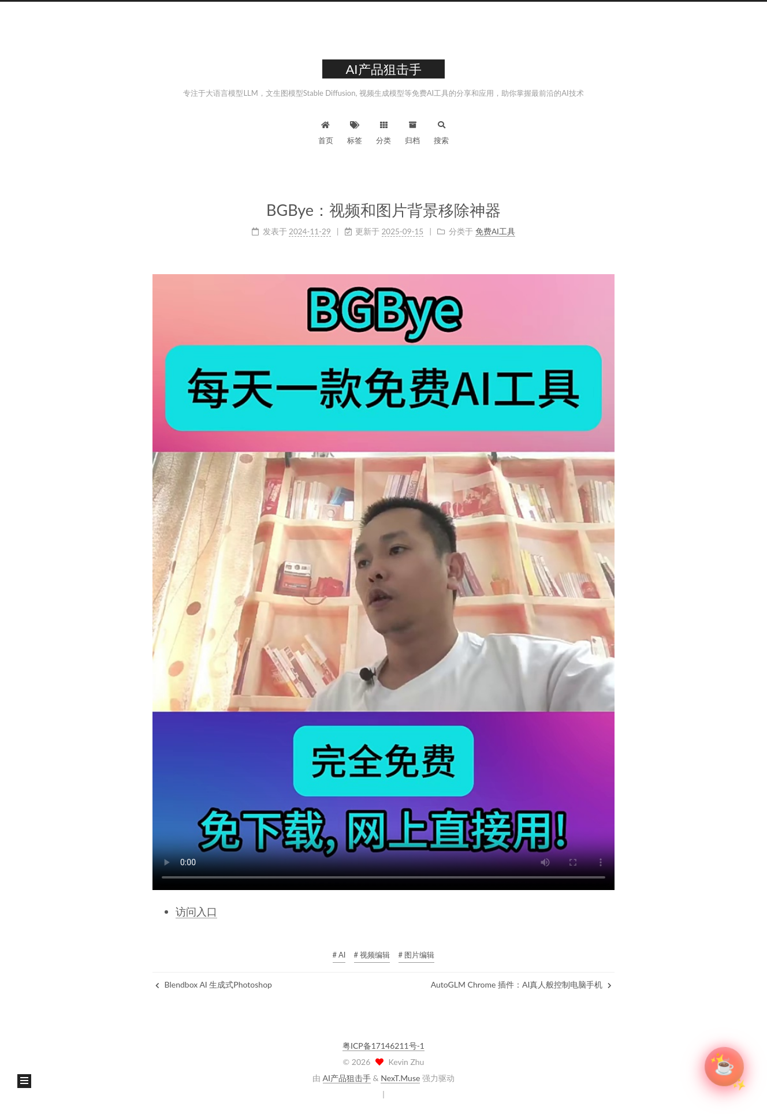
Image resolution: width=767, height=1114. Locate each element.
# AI (339, 954)
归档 (412, 131)
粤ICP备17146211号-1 (383, 1046)
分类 (383, 131)
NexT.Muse (400, 1078)
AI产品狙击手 (347, 1078)
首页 (325, 131)
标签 (354, 131)
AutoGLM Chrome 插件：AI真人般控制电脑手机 (521, 984)
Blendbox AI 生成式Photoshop (213, 984)
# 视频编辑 (372, 954)
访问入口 (196, 911)
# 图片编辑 (417, 954)
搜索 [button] (441, 131)
